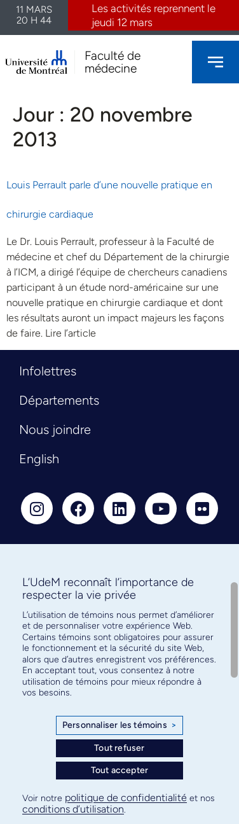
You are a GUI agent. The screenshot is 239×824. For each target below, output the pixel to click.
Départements (59, 400)
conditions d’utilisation (73, 809)
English (39, 458)
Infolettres (47, 371)
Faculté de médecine (112, 61)
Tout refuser (119, 748)
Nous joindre (55, 429)
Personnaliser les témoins (119, 725)
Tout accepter (120, 770)
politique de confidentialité (126, 798)
